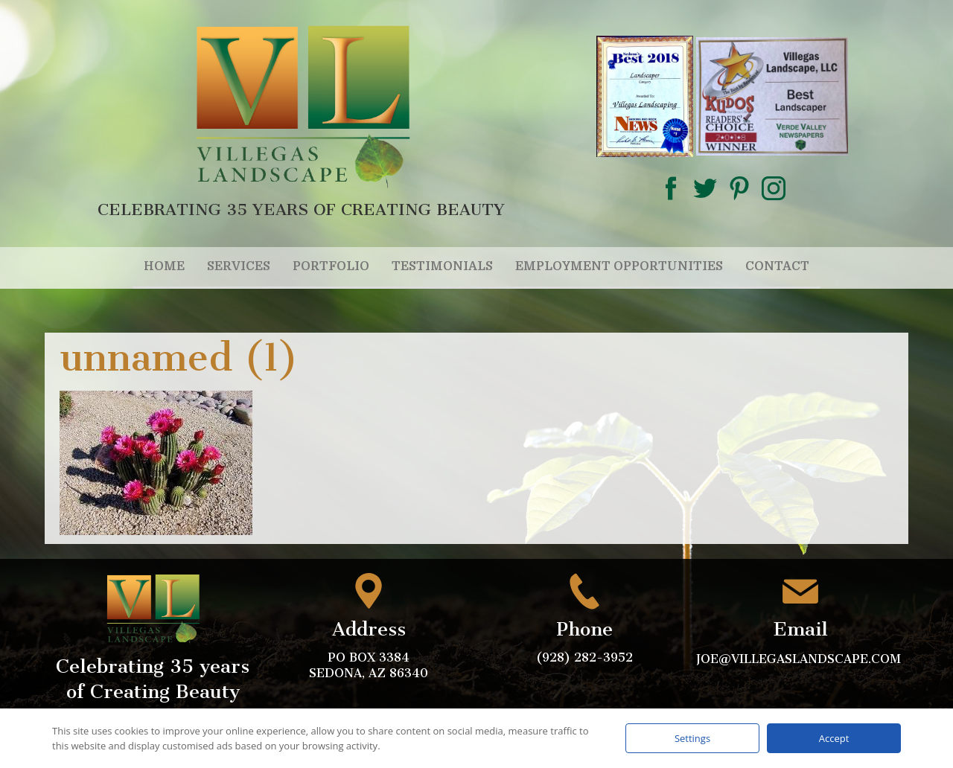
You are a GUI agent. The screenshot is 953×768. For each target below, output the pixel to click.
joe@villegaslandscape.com (800, 659)
